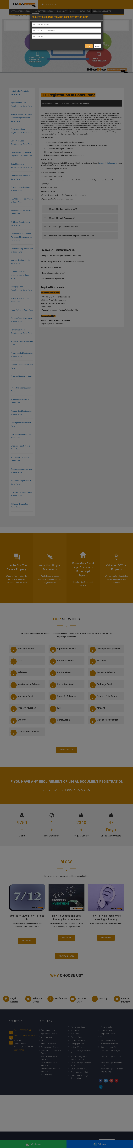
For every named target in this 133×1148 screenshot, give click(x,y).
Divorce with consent (25, 733)
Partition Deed (60, 673)
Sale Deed (19, 673)
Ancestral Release (102, 673)
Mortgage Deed (22, 697)
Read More (27, 941)
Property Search (107, 1030)
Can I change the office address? (64, 227)
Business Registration (20, 14)
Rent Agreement (22, 650)
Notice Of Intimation (79, 1047)
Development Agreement (105, 650)
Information (47, 103)
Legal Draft (62, 10)
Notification (56, 999)
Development (46, 1037)
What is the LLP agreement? (62, 218)
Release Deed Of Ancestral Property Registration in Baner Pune (21, 117)
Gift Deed (98, 661)
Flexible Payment (122, 999)
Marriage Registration (20, 10)
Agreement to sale (63, 650)
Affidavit (97, 709)
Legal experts (10, 999)
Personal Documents (102, 10)
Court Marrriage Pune (109, 1047)
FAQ (57, 103)
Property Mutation (23, 709)
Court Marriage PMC (79, 1069)
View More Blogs (66, 956)
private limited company (108, 163)
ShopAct (18, 721)
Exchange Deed (101, 685)
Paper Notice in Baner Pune (22, 310)
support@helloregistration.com (26, 1035)
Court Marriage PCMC (80, 1072)
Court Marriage (47, 1075)
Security (99, 999)
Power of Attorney (63, 697)
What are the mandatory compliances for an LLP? (71, 236)
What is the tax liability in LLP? (63, 209)
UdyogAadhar (60, 721)
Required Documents (80, 103)
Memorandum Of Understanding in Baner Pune (20, 275)
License (73, 10)
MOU (16, 661)
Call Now (99, 1144)
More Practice (66, 750)
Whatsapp (33, 1144)
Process (65, 103)
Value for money (33, 999)
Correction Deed (61, 685)
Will (55, 709)
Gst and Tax (85, 10)
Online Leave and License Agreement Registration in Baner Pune (21, 237)
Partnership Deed (62, 661)
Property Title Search (104, 697)
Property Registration (43, 10)
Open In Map (19, 1050)
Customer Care (78, 999)
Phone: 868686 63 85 (22, 1030)
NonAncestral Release (25, 685)
